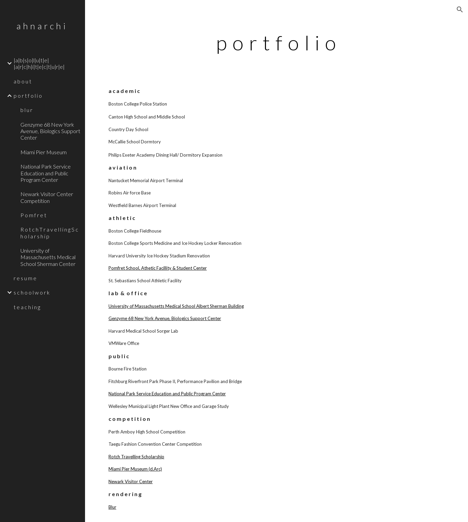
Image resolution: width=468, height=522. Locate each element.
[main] (276, 43)
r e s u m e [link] (25, 278)
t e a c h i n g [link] (27, 307)
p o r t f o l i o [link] (28, 95)
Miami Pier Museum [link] (43, 152)
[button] (460, 9)
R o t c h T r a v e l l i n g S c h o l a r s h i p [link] (49, 232)
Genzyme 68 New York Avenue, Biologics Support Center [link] (50, 131)
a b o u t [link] (22, 81)
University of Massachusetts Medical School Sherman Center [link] (48, 257)
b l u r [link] (26, 110)
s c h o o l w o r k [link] (32, 292)
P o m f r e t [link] (33, 215)
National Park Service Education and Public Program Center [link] (45, 173)
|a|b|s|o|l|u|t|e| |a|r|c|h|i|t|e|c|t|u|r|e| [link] (39, 63)
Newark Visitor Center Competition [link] (46, 197)
